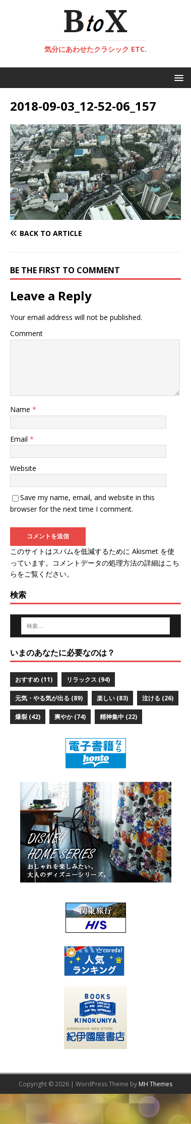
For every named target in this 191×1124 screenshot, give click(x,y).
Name (21, 409)
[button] (177, 77)
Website (23, 468)
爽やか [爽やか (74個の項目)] (70, 716)
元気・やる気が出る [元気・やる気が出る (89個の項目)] (49, 698)
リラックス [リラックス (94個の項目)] (88, 679)
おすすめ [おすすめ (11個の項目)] (33, 679)
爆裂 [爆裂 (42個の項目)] (27, 716)
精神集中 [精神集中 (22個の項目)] (118, 716)
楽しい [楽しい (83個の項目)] (112, 698)
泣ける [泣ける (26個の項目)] (157, 698)
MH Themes (155, 1084)
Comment (26, 333)
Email (20, 439)
